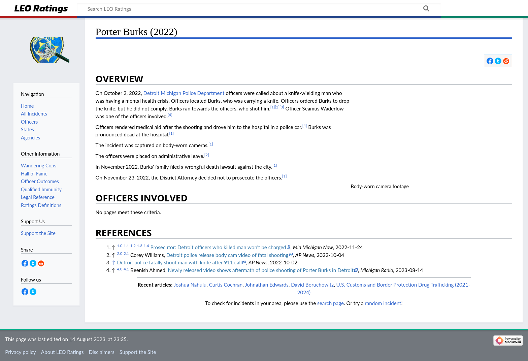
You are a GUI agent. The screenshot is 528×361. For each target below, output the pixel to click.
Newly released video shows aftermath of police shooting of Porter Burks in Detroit (261, 270)
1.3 (139, 245)
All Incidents (34, 114)
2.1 (126, 253)
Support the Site (138, 352)
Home (27, 106)
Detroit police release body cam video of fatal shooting (227, 255)
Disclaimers (101, 352)
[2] (277, 107)
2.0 (119, 253)
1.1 (126, 245)
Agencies (30, 137)
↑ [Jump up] (114, 262)
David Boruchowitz (312, 285)
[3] (281, 107)
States (27, 129)
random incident (383, 303)
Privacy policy (20, 352)
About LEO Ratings (62, 352)
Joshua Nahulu (190, 285)
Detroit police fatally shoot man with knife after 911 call (179, 262)
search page (330, 303)
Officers (29, 122)
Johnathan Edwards (267, 285)
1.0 (119, 245)
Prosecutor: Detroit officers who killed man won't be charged (218, 247)
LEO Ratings (41, 9)
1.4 (146, 245)
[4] (170, 114)
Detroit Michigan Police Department (184, 93)
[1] (272, 107)
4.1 (126, 269)
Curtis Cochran (226, 285)
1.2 (133, 245)
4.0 (119, 269)
